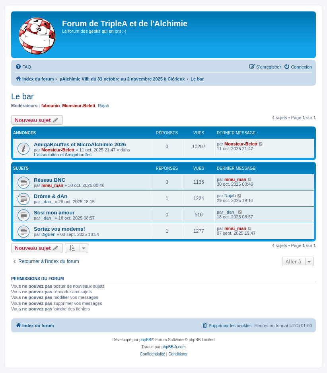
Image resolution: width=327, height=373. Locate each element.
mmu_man (52, 185)
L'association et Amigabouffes (62, 154)
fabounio (50, 105)
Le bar (22, 96)
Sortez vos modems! (59, 229)
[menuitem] (23, 67)
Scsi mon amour (54, 213)
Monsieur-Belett (78, 105)
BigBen (48, 234)
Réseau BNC (49, 180)
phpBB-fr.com (174, 347)
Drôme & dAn (50, 196)
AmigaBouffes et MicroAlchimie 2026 (80, 144)
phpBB (145, 340)
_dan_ (47, 201)
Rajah (103, 105)
